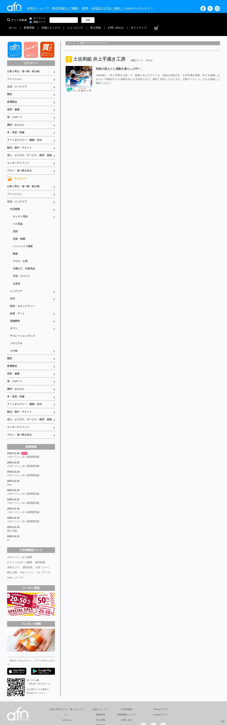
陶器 (15, 236)
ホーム (104, 20)
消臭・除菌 (19, 222)
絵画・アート (17, 293)
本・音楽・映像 (15, 120)
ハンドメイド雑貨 (23, 229)
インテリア (16, 272)
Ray (9, 457)
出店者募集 (126, 679)
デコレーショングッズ (22, 314)
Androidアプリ (160, 684)
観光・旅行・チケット (19, 135)
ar (8, 510)
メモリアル (16, 321)
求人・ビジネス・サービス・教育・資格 (29, 142)
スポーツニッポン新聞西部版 (23, 430)
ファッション (14, 69)
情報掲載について (126, 684)
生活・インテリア (17, 77)
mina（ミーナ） (16, 547)
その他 (13, 328)
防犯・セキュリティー (22, 286)
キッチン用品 (20, 201)
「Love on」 (66, 690)
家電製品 (12, 91)
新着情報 (116, 20)
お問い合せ (126, 690)
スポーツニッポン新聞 (19, 527)
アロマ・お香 (20, 243)
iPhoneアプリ (160, 679)
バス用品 (18, 208)
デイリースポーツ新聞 (19, 532)
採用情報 (160, 708)
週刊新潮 (40, 532)
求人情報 (169, 20)
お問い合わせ (185, 20)
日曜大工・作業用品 (24, 250)
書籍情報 (100, 695)
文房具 (16, 265)
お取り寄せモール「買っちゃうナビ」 (66, 682)
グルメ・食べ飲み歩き (19, 157)
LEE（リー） (43, 537)
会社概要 (113, 708)
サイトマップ (203, 20)
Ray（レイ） (27, 542)
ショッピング (153, 20)
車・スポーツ (14, 106)
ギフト (13, 307)
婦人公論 (12, 501)
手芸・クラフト (21, 258)
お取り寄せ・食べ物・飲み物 (23, 62)
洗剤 (15, 215)
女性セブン (13, 537)
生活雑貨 (15, 194)
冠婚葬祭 (15, 300)
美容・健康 (13, 98)
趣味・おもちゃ (15, 113)
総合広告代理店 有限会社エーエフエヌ (82, 708)
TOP (222, 721)
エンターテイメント (18, 149)
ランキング (17, 164)
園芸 (9, 84)
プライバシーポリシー (136, 708)
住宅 (12, 279)
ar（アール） (45, 542)
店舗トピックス (133, 20)
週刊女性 (28, 537)
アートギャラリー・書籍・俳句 (24, 127)
